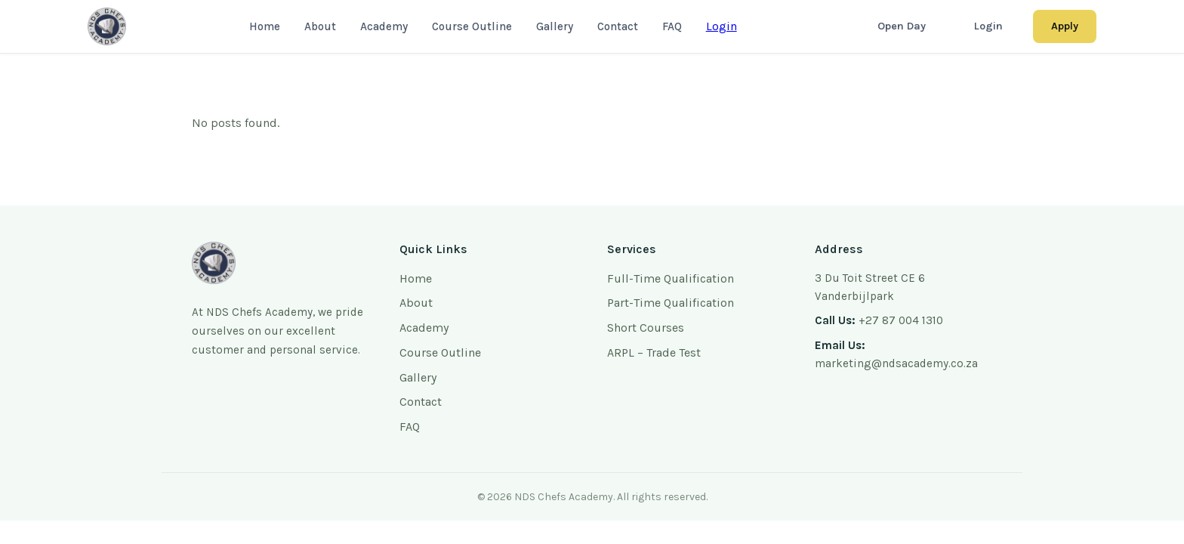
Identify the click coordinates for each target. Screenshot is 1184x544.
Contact (617, 26)
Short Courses (645, 327)
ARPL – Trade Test (654, 352)
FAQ (672, 26)
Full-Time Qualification (670, 278)
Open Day (901, 26)
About (320, 26)
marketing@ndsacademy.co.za (896, 363)
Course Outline (472, 26)
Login (721, 26)
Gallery (554, 26)
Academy (384, 26)
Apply (1064, 26)
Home (264, 26)
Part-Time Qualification (670, 302)
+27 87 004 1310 (901, 320)
